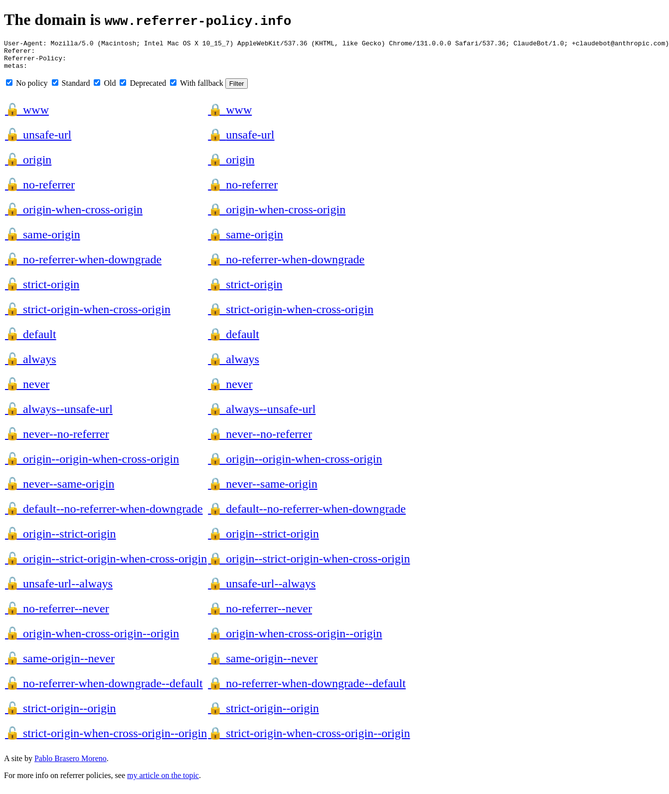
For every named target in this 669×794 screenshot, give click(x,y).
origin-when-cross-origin (74, 215)
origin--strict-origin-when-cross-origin (106, 564)
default (30, 340)
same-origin (42, 240)
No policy (27, 89)
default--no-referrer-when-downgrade (104, 514)
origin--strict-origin (60, 539)
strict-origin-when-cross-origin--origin (106, 739)
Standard (71, 89)
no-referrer (40, 190)
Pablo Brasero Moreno (70, 764)
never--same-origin (59, 489)
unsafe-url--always (59, 589)
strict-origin (42, 290)
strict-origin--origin (60, 714)
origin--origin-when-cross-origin (92, 464)
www (27, 115)
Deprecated (143, 89)
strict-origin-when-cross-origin (87, 315)
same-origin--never (60, 664)
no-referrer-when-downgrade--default (104, 689)
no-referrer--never (57, 614)
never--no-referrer (57, 439)
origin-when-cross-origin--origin (92, 639)
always (30, 365)
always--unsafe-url (59, 414)
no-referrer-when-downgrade (83, 265)
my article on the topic (163, 781)
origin (28, 165)
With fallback (196, 89)
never (27, 390)
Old (105, 89)
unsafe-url (38, 140)
